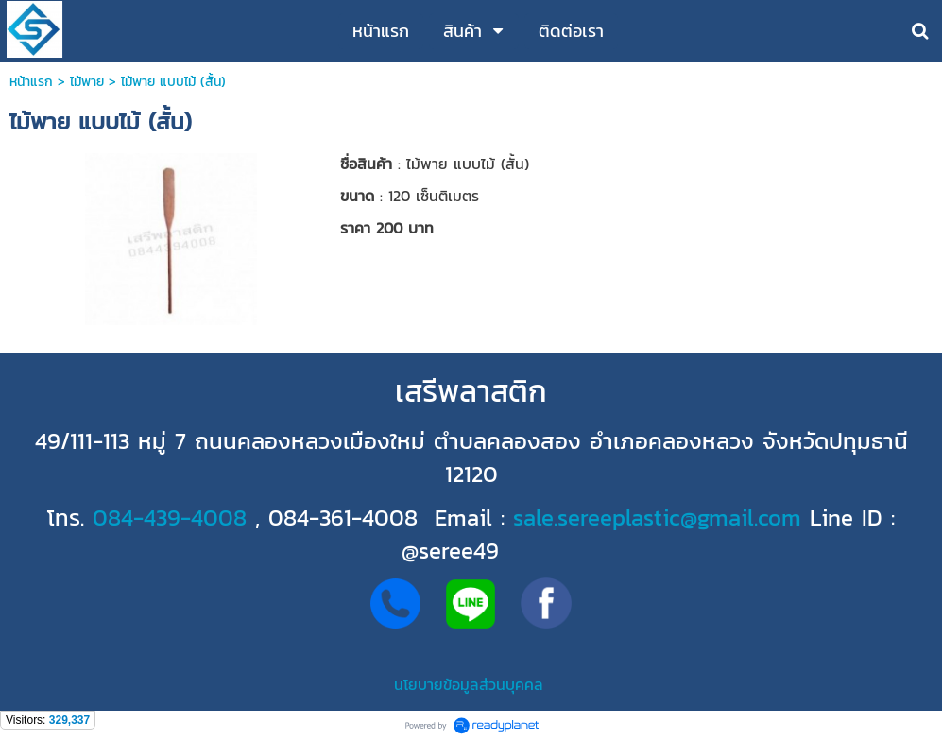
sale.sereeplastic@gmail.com (657, 517)
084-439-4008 (170, 517)
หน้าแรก (31, 82)
